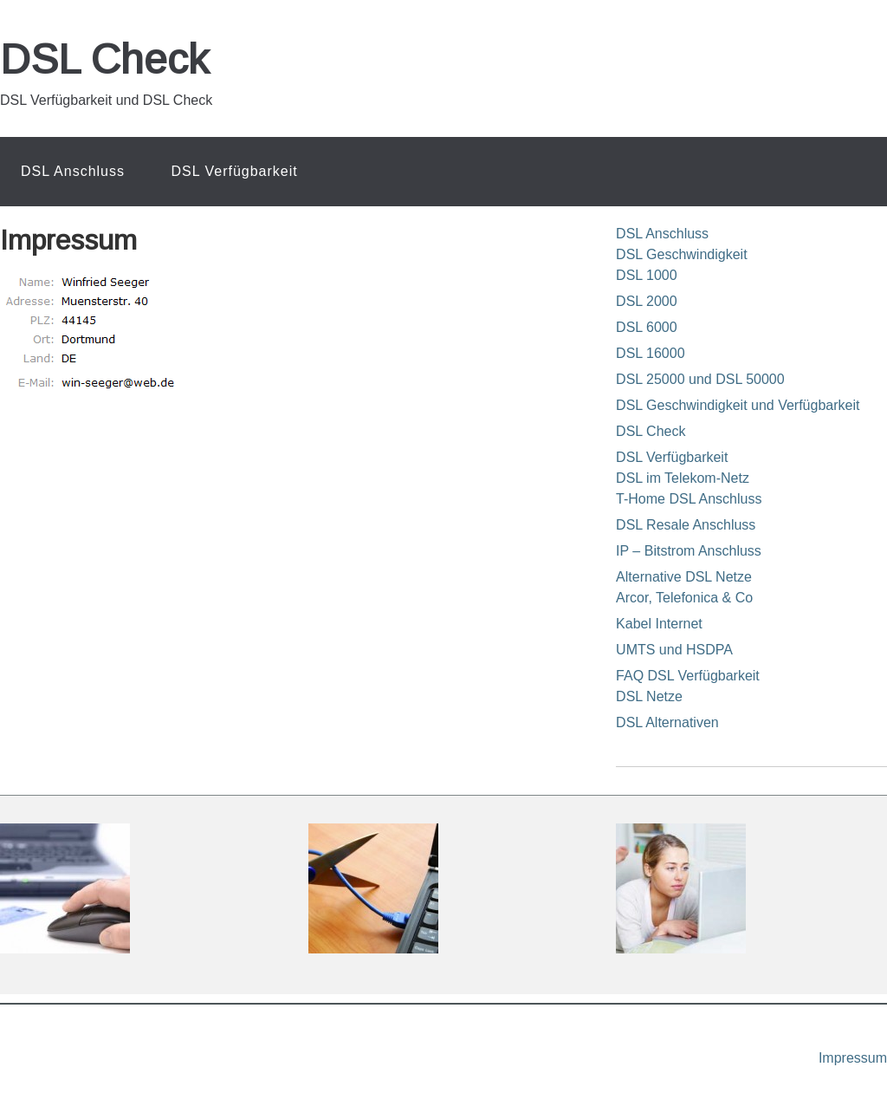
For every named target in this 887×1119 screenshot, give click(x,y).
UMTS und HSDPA (674, 649)
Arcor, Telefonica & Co (684, 597)
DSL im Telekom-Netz (682, 478)
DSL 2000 (646, 301)
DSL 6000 (646, 327)
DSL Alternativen (667, 722)
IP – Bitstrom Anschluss (688, 550)
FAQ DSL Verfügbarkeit (688, 675)
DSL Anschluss (662, 233)
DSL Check (104, 59)
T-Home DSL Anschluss (688, 498)
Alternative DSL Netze (684, 576)
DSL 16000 (650, 353)
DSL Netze (649, 696)
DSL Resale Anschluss (685, 524)
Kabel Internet (659, 623)
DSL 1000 (646, 275)
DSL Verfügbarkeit (672, 457)
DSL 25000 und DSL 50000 (700, 379)
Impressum (853, 1058)
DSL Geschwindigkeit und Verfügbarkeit (737, 405)
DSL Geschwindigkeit (681, 254)
